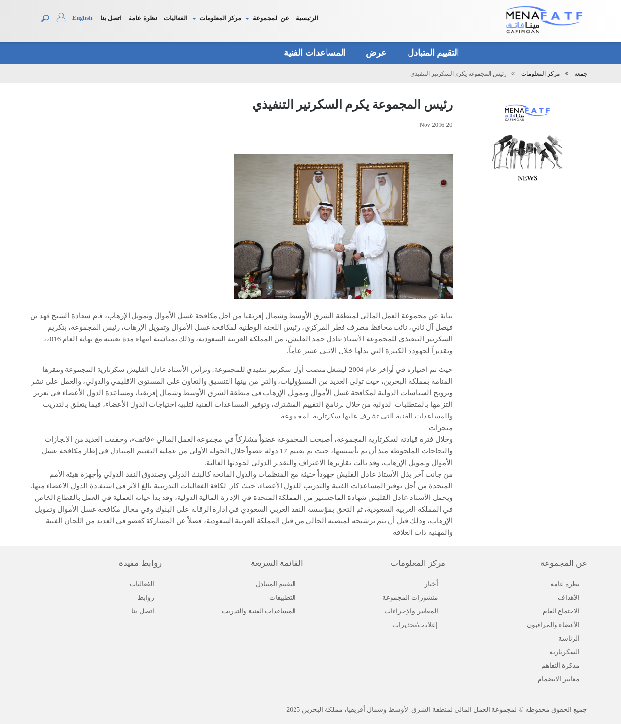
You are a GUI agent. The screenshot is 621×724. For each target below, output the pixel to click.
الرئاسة (569, 638)
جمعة (580, 73)
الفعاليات (176, 18)
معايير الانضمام (559, 679)
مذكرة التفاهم (560, 665)
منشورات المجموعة (410, 597)
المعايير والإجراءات (411, 611)
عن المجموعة (271, 18)
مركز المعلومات (220, 18)
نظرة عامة (143, 18)
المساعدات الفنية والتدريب (259, 611)
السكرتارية (564, 652)
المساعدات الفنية (311, 53)
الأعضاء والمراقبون (553, 624)
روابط (145, 597)
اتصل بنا (111, 18)
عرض (373, 53)
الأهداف (569, 597)
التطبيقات (282, 597)
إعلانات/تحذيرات (415, 624)
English (82, 17)
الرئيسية (307, 18)
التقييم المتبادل (430, 53)
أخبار (431, 584)
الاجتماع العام (561, 611)
